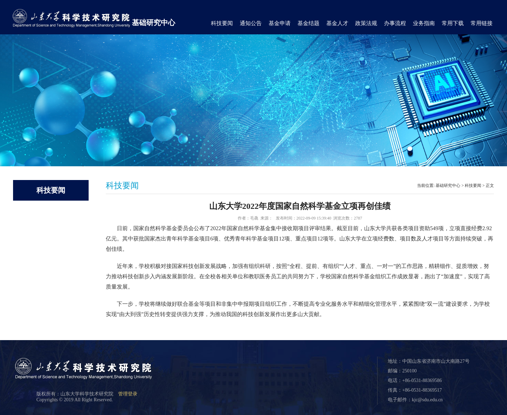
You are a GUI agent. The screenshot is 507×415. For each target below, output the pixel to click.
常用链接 (482, 23)
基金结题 (308, 23)
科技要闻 (222, 23)
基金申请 (280, 23)
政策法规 (366, 23)
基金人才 (337, 23)
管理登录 (127, 393)
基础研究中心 (153, 23)
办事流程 (395, 23)
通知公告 (251, 23)
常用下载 (453, 23)
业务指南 (424, 23)
